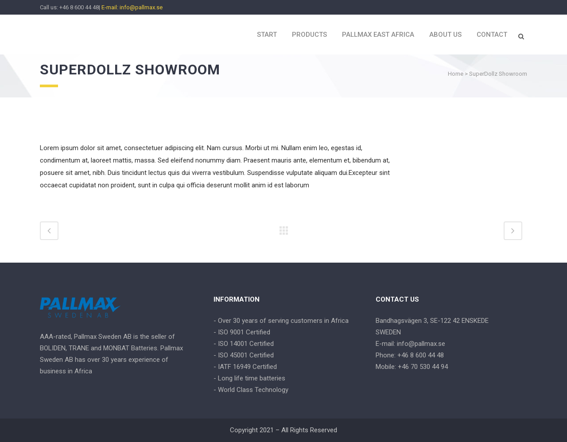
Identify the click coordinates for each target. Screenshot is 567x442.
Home (455, 73)
